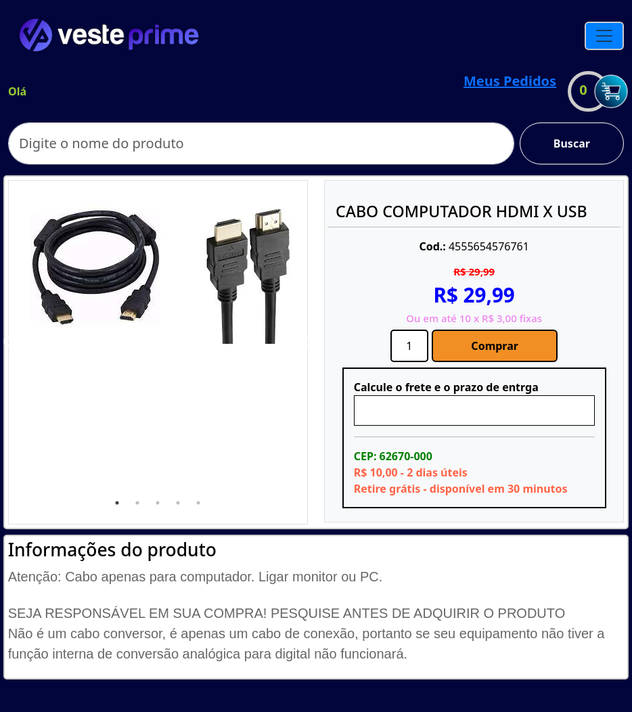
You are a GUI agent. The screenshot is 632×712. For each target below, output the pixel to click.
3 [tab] (157, 503)
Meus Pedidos (510, 81)
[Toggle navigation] (604, 36)
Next (306, 342)
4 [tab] (178, 503)
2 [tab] (137, 503)
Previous (9, 342)
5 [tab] (198, 503)
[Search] (261, 143)
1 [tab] (117, 503)
